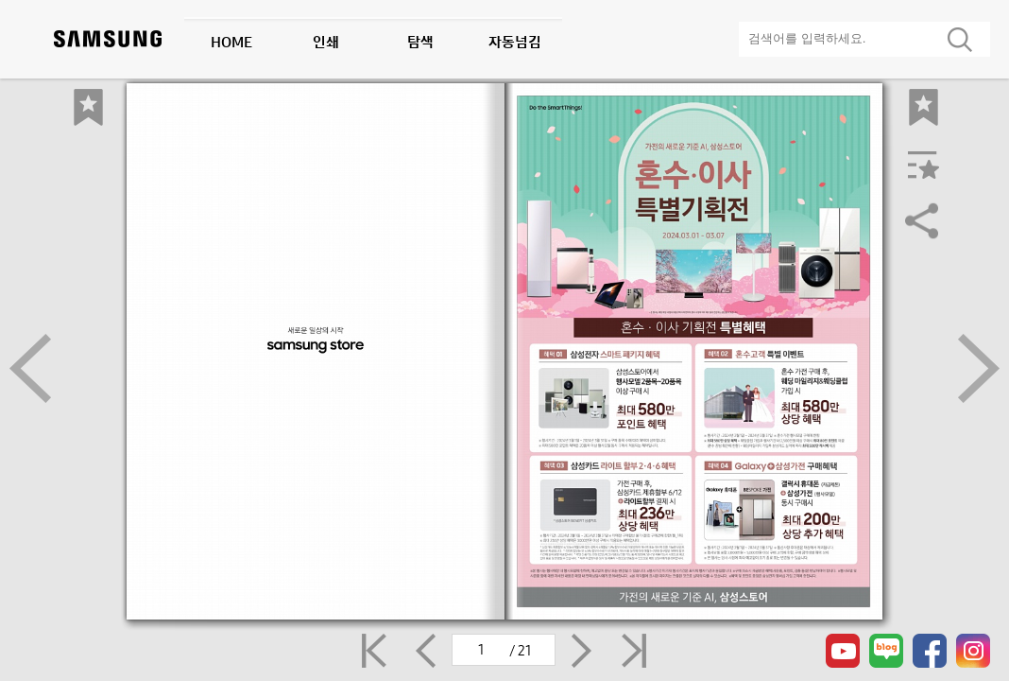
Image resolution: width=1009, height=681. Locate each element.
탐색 (420, 42)
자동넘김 (514, 42)
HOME (231, 42)
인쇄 (326, 42)
